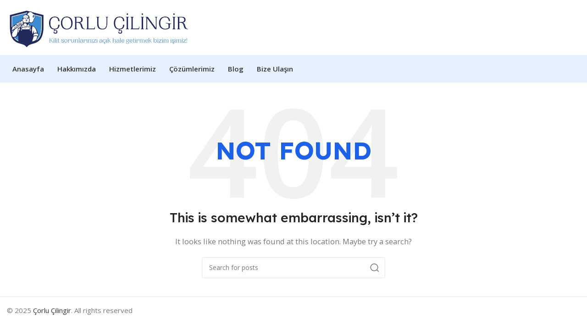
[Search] (293, 267)
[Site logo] (99, 26)
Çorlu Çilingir (52, 310)
